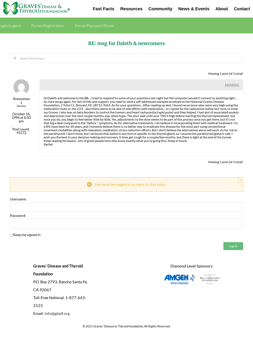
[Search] (15, 58)
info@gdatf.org (57, 313)
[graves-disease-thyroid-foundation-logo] (36, 3)
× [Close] (241, 179)
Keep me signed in (27, 235)
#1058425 (232, 85)
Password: (18, 215)
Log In (233, 246)
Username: (18, 199)
